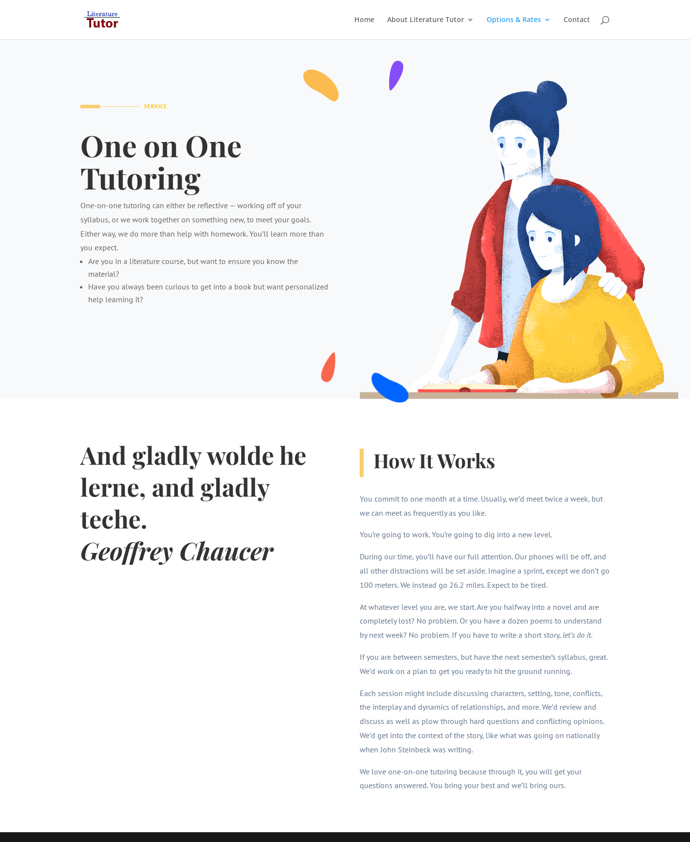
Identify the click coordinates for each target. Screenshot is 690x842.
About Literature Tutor (425, 20)
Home (364, 20)
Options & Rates (514, 20)
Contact (577, 20)
